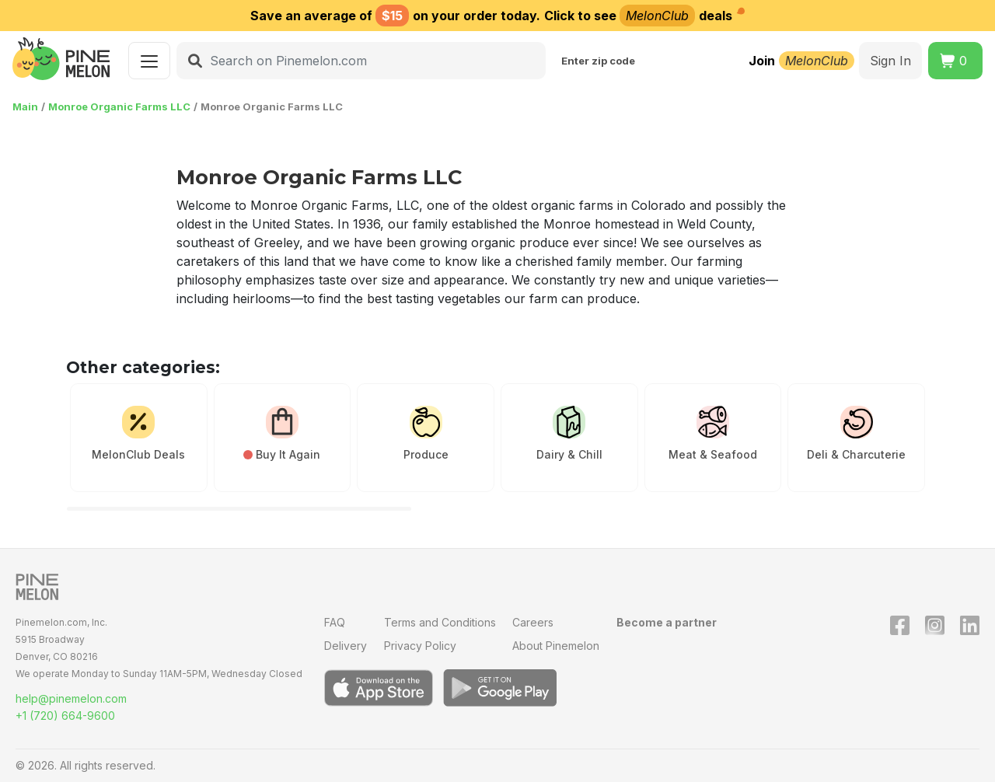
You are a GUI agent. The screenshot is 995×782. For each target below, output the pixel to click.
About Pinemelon (555, 645)
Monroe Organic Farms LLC (119, 106)
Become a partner (666, 622)
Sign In (890, 60)
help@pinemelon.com (71, 698)
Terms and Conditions (440, 622)
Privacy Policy (420, 645)
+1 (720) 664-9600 (65, 715)
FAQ (334, 622)
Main (25, 106)
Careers (532, 622)
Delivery (345, 645)
